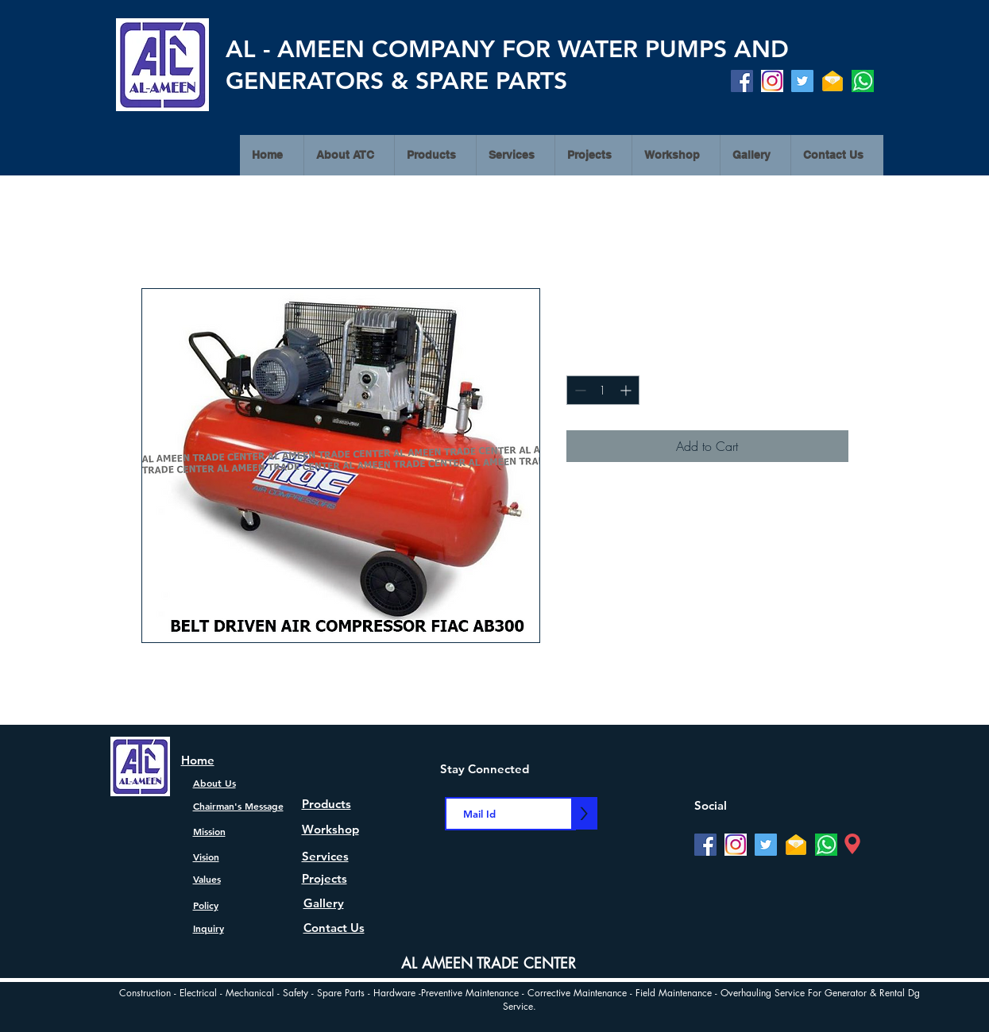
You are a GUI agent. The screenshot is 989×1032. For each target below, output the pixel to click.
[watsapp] (863, 81)
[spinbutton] (603, 390)
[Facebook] (742, 81)
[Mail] (832, 81)
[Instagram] (772, 81)
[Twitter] (802, 81)
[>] (584, 813)
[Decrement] (579, 390)
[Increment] (627, 390)
